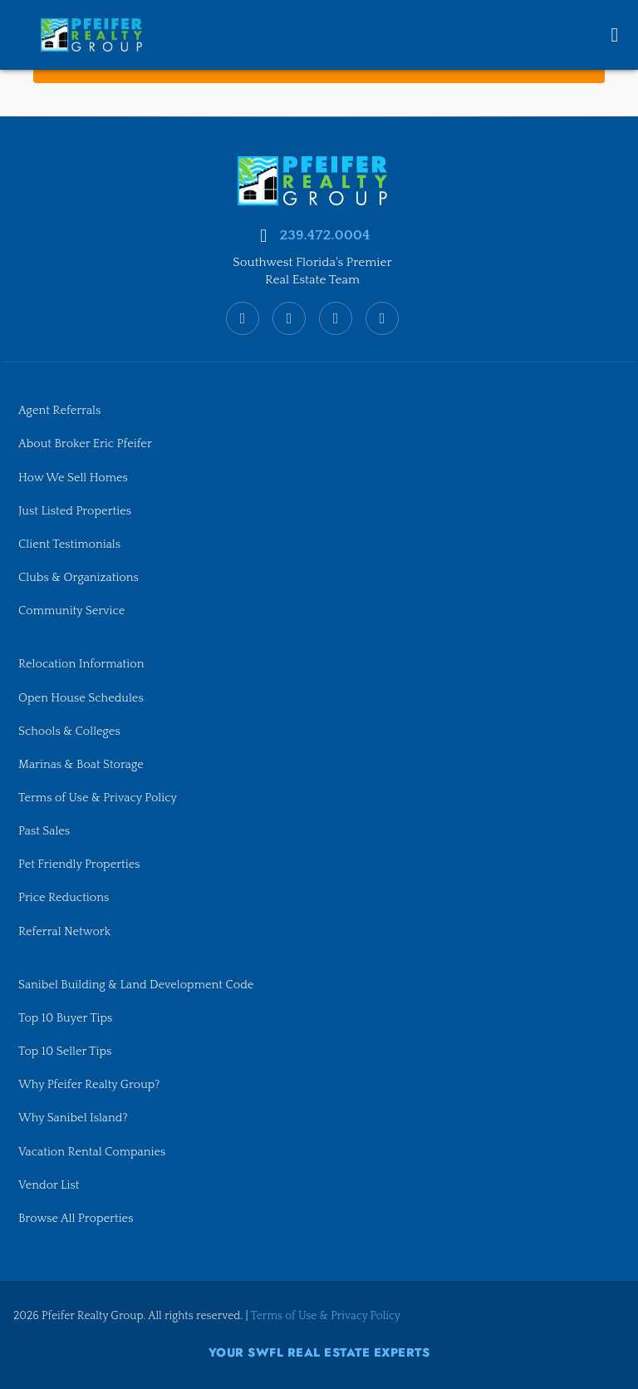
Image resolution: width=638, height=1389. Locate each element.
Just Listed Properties (74, 511)
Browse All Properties (75, 1218)
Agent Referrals (59, 410)
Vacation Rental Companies (91, 1152)
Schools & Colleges (69, 731)
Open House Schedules (81, 698)
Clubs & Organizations (78, 577)
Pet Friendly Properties (79, 864)
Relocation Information (81, 664)
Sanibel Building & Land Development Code (135, 985)
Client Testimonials (69, 544)
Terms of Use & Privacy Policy (97, 798)
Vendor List (48, 1185)
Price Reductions (63, 897)
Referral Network (64, 931)
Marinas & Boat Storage (81, 764)
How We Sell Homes (73, 478)
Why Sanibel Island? (73, 1118)
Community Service (71, 611)
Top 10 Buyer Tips (65, 1018)
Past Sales (44, 831)
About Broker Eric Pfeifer (85, 444)
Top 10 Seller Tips (64, 1051)
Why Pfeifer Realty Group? (89, 1084)
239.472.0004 (324, 235)
